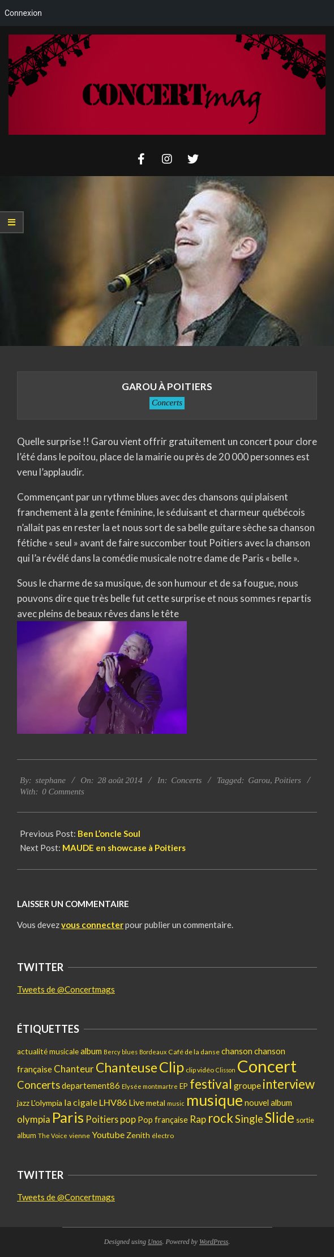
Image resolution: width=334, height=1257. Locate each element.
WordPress (213, 1242)
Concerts (167, 402)
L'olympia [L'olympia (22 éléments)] (46, 1103)
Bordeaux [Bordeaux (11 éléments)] (152, 1051)
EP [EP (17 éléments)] (183, 1086)
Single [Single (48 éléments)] (249, 1119)
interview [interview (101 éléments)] (289, 1084)
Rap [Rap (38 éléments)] (198, 1119)
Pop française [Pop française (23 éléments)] (163, 1120)
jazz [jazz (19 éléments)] (23, 1103)
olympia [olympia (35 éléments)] (33, 1119)
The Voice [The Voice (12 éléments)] (52, 1135)
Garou (259, 780)
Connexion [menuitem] (23, 13)
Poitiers (287, 780)
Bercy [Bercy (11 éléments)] (112, 1051)
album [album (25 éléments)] (91, 1051)
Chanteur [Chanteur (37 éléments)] (74, 1069)
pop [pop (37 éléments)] (128, 1119)
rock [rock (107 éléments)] (220, 1118)
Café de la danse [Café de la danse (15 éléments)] (194, 1052)
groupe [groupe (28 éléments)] (247, 1085)
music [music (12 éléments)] (176, 1103)
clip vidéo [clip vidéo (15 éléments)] (200, 1070)
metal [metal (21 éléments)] (155, 1103)
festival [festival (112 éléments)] (211, 1084)
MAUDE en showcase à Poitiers (124, 848)
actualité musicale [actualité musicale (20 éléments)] (48, 1051)
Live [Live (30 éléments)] (136, 1102)
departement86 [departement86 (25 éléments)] (91, 1085)
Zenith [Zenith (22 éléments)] (138, 1135)
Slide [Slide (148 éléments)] (279, 1117)
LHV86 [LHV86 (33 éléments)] (113, 1102)
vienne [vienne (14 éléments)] (79, 1135)
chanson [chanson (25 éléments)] (236, 1051)
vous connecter (92, 925)
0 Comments (63, 791)
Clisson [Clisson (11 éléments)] (225, 1070)
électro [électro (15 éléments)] (163, 1135)
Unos (155, 1242)
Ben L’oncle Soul (109, 833)
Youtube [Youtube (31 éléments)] (108, 1134)
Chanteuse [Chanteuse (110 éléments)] (126, 1067)
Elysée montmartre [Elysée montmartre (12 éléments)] (150, 1086)
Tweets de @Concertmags (66, 989)
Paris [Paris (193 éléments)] (68, 1117)
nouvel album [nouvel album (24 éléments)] (268, 1103)
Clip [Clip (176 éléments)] (171, 1066)
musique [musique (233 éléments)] (214, 1100)
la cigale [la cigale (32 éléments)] (80, 1102)
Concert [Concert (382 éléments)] (267, 1066)
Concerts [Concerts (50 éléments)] (38, 1085)
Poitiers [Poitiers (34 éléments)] (101, 1119)
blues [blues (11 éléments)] (130, 1051)
